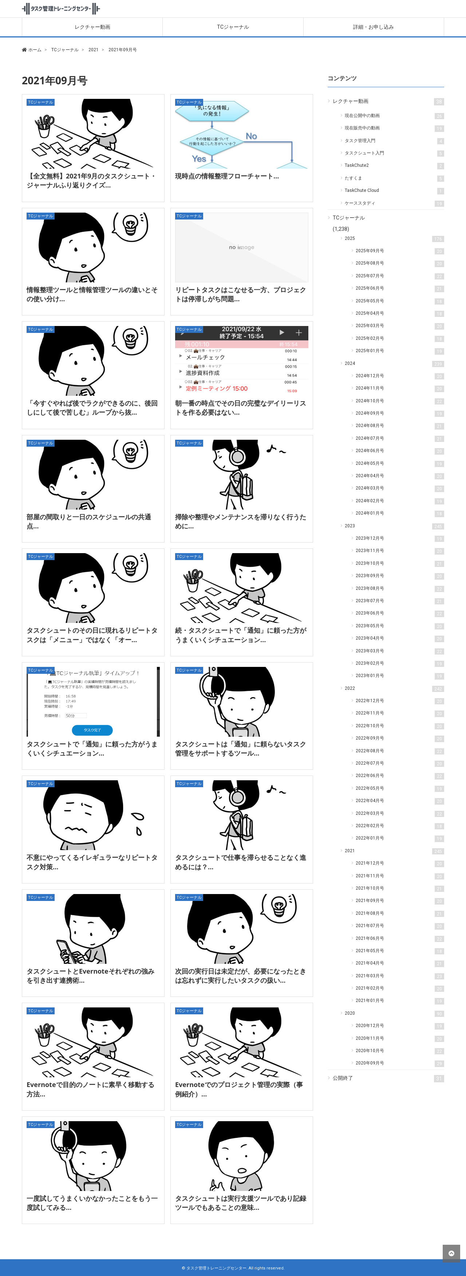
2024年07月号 (400, 439)
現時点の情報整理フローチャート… (227, 176)
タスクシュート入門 (394, 153)
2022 (394, 689)
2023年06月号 (400, 614)
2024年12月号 (400, 376)
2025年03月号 (400, 326)
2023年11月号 (400, 551)
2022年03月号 (400, 814)
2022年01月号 (400, 839)
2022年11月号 (400, 714)
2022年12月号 (400, 701)
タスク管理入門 (394, 141)
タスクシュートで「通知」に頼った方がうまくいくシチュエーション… (92, 748)
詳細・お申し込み (373, 27)
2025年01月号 (400, 351)
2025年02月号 (400, 339)
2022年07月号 (400, 764)
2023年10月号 (400, 564)
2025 (394, 239)
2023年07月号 (400, 601)
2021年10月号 (400, 889)
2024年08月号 (400, 426)
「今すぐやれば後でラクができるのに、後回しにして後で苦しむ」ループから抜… (92, 407)
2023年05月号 (400, 626)
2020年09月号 (400, 1063)
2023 (394, 526)
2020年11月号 (400, 1039)
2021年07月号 (400, 926)
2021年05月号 (400, 951)
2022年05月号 (400, 789)
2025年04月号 (400, 314)
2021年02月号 (400, 989)
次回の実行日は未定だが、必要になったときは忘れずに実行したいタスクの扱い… (240, 976)
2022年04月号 (400, 801)
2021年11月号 (400, 876)
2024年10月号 (400, 401)
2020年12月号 (400, 1026)
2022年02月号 (400, 826)
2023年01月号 (400, 676)
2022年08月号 (400, 751)
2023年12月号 (400, 539)
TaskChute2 (394, 166)
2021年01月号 (400, 1001)
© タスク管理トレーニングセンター (214, 1268)
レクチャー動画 (92, 27)
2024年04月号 (400, 476)
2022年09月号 (400, 739)
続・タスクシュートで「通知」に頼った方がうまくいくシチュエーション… (240, 635)
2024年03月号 (400, 489)
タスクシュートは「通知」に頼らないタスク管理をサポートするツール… (240, 748)
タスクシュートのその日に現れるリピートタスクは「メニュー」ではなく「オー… (92, 635)
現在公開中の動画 (394, 116)
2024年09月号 (400, 414)
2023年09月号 (400, 576)
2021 (394, 851)
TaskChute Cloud (394, 191)
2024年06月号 (400, 451)
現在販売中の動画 (394, 128)
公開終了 (388, 1078)
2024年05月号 (400, 464)
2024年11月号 (400, 389)
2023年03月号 (400, 651)
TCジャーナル (233, 27)
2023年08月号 (400, 589)
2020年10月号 (400, 1051)
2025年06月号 (400, 289)
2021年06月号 (400, 939)
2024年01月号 (400, 514)
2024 (394, 364)
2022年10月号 (400, 726)
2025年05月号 (400, 301)
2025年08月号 (400, 264)
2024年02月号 (400, 501)
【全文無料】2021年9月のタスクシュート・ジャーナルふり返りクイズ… (92, 180)
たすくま (394, 179)
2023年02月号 (400, 664)
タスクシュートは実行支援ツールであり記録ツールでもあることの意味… (240, 1203)
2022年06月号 (400, 776)
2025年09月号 (400, 251)
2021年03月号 (400, 976)
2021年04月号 (400, 964)
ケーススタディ (394, 204)
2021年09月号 (400, 901)
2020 (394, 1014)
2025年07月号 (400, 276)
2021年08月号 (400, 914)
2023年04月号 (400, 639)
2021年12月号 (400, 864)
